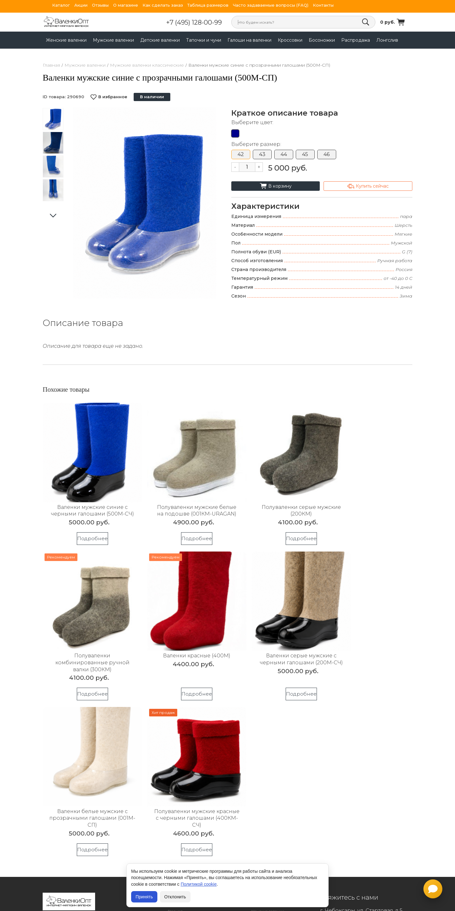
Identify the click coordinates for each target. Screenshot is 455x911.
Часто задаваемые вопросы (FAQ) (270, 5)
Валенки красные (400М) (87, 641)
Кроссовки (290, 40)
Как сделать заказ (163, 5)
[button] (209, 203)
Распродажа (355, 40)
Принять (144, 896)
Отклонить (175, 896)
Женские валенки (66, 40)
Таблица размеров (207, 5)
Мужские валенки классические (147, 65)
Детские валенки (160, 40)
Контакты (323, 5)
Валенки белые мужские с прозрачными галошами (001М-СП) (274, 647)
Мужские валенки (113, 40)
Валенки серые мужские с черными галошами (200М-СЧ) (181, 647)
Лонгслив (387, 40)
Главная (51, 65)
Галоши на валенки (249, 40)
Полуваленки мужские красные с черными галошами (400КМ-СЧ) (367, 647)
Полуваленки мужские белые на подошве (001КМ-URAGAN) (180, 503)
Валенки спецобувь (186, 793)
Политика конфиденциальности (79, 747)
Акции (81, 5)
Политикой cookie (199, 884)
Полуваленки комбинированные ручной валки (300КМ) (368, 503)
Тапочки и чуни (203, 40)
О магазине (125, 5)
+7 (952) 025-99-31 (347, 783)
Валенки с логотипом (188, 784)
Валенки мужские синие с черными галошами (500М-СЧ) (87, 503)
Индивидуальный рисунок (193, 802)
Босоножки (322, 40)
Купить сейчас (368, 186)
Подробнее (87, 534)
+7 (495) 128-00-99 (203, 22)
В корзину (276, 186)
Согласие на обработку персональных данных (87, 757)
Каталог (61, 5)
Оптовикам (178, 775)
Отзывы (100, 5)
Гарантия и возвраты (188, 767)
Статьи (174, 819)
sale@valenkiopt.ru (364, 759)
